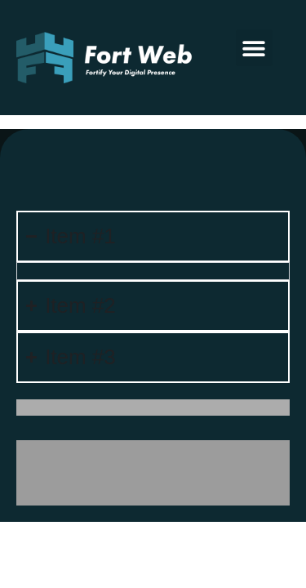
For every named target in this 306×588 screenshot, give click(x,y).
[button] (254, 47)
